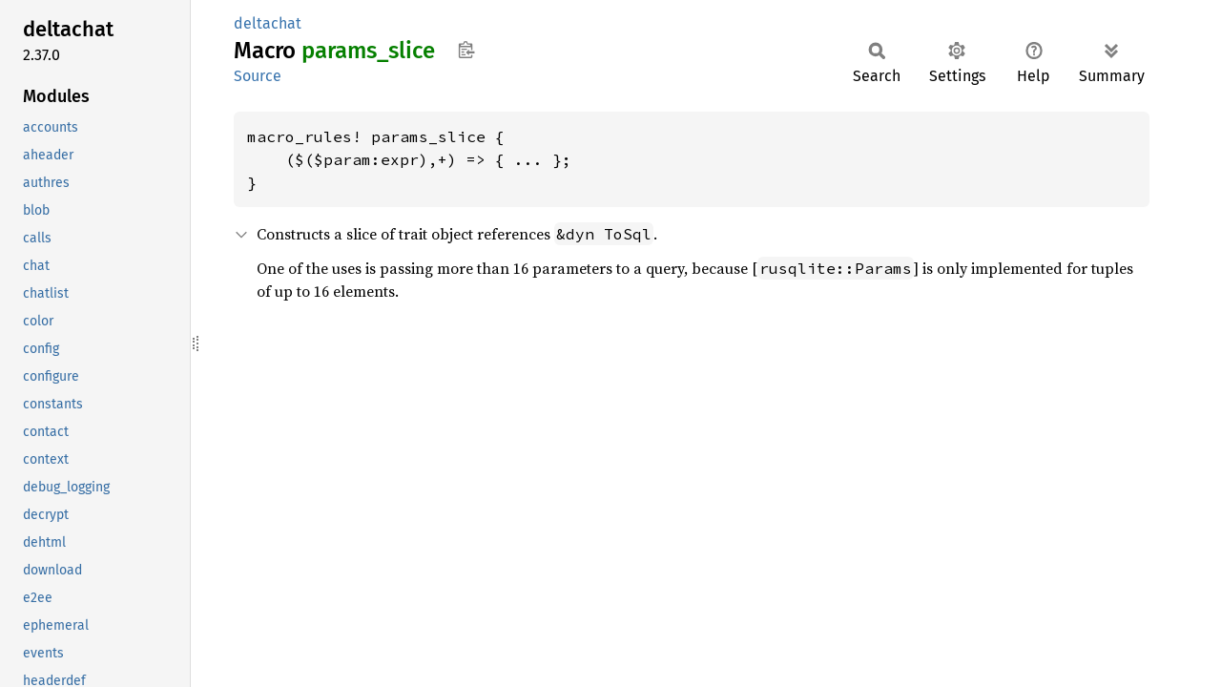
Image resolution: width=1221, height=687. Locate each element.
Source (257, 76)
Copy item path (466, 49)
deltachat (267, 23)
